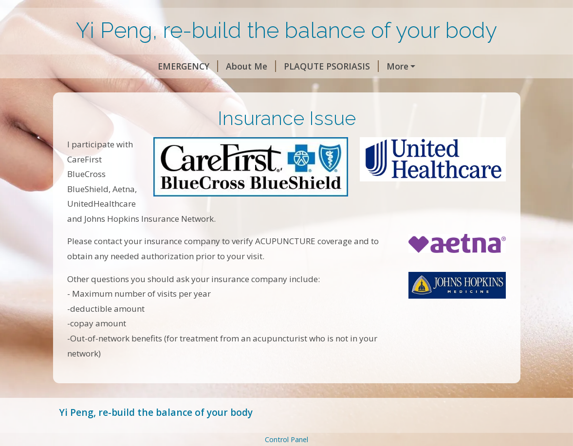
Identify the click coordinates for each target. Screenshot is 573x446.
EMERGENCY (97, 66)
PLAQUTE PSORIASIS (240, 66)
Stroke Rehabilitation (115, 87)
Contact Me (348, 87)
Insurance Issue (207, 87)
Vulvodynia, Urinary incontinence (367, 66)
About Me (160, 66)
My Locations (284, 87)
